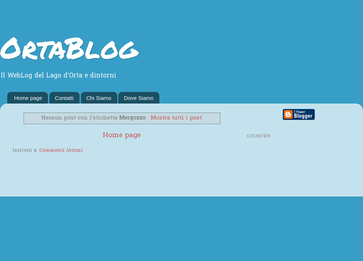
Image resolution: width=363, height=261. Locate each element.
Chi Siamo (98, 98)
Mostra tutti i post (176, 118)
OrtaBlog (69, 47)
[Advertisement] (98, 176)
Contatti (64, 98)
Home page (28, 98)
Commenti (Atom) (61, 150)
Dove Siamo (139, 98)
